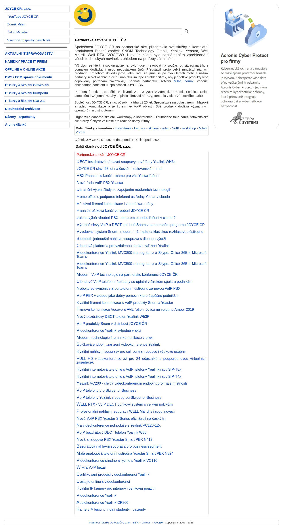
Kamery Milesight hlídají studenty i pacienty (111, 509)
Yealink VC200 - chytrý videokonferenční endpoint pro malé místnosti (131, 383)
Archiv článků (16, 124)
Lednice (139, 128)
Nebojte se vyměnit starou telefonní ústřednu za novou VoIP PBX (128, 288)
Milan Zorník (183, 81)
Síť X (136, 522)
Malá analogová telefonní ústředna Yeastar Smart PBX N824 (124, 453)
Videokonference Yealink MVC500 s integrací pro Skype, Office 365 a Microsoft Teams (141, 266)
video (165, 128)
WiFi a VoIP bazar (91, 467)
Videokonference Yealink (96, 495)
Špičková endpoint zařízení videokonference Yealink (118, 344)
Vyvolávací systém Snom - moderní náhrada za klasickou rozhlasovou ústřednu (139, 232)
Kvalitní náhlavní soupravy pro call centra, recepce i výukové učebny (131, 351)
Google (158, 522)
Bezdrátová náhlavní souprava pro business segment (119, 446)
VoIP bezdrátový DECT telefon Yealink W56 (111, 432)
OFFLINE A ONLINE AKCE (25, 69)
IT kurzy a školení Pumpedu (26, 93)
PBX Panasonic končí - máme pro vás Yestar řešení (117, 176)
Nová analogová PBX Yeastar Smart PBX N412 (114, 439)
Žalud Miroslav (18, 32)
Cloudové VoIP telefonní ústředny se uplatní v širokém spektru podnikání (134, 282)
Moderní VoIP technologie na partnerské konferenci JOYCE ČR (127, 274)
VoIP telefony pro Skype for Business (106, 390)
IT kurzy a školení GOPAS (25, 101)
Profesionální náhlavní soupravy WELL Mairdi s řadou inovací (125, 411)
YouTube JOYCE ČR (23, 16)
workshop (189, 128)
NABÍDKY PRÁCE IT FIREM (26, 61)
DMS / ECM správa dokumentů (28, 77)
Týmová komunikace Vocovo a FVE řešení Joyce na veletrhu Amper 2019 (135, 309)
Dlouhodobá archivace (22, 109)
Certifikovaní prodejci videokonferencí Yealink (112, 474)
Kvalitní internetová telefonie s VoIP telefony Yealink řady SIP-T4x (128, 376)
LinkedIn (146, 522)
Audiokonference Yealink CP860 (102, 502)
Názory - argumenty (20, 117)
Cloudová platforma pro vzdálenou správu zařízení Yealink (123, 246)
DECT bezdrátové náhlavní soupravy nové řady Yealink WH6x (126, 162)
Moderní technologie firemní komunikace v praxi (114, 337)
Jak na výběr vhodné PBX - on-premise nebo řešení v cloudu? (126, 218)
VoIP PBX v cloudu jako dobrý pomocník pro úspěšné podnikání (127, 295)
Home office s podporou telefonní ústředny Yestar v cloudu (123, 197)
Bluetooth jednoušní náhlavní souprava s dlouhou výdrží (121, 239)
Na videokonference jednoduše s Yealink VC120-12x (118, 425)
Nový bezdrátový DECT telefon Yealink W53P (112, 316)
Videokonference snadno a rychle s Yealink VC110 (116, 460)
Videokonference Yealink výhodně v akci (108, 330)
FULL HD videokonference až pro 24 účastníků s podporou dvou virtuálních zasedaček (141, 360)
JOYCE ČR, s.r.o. (18, 8)
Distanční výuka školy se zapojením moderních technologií (123, 190)
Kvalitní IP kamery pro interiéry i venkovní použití (115, 488)
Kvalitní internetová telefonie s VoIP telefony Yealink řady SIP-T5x (128, 369)
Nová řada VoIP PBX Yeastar (99, 183)
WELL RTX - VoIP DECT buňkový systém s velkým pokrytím (124, 404)
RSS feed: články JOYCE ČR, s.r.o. (109, 522)
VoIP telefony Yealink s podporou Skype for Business (118, 397)
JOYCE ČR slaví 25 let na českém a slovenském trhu (119, 169)
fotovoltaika (123, 128)
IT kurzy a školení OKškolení (27, 85)
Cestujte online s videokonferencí (103, 481)
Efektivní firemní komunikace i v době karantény (114, 204)
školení (153, 128)
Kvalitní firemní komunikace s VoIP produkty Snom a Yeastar (124, 303)
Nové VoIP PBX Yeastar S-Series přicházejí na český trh (121, 418)
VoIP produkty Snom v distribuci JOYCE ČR (111, 324)
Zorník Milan (16, 24)
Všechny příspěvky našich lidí (28, 40)
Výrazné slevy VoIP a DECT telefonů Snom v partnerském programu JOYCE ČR (140, 225)
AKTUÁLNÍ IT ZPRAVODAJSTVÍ (29, 53)
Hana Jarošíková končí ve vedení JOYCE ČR (112, 211)
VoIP (175, 128)
